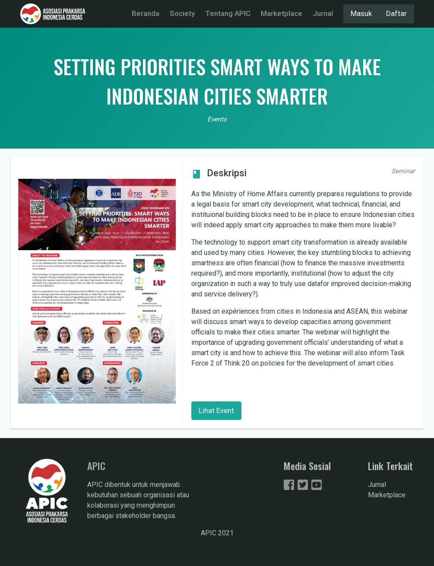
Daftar (396, 13)
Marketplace (281, 13)
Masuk (361, 13)
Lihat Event (216, 410)
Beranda (145, 13)
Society (182, 13)
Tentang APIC (227, 13)
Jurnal (323, 13)
